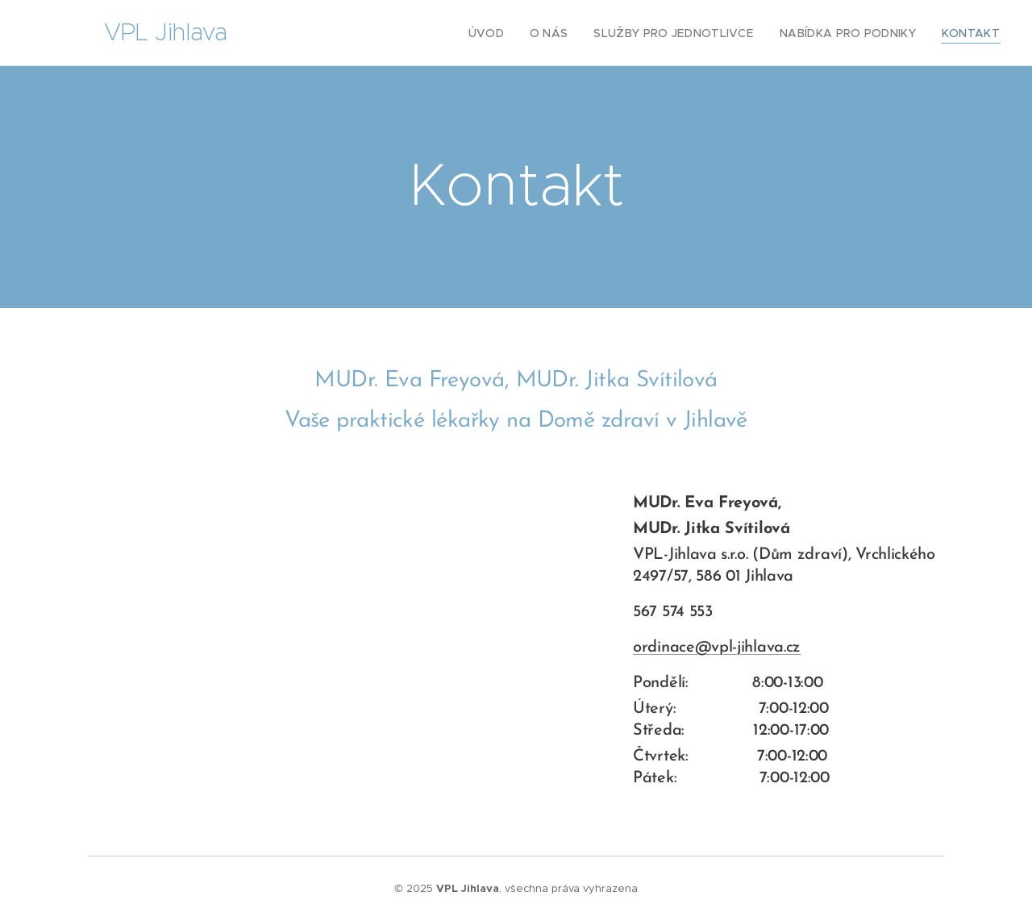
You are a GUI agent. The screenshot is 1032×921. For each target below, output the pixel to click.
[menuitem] (516, 33)
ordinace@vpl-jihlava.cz (717, 648)
